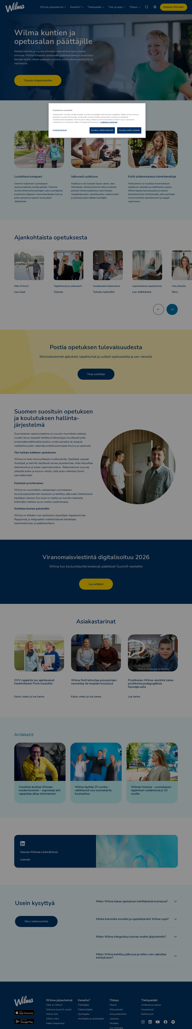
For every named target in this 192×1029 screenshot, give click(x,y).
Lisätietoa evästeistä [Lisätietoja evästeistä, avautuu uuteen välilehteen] (108, 122)
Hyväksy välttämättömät (102, 130)
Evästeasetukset (60, 130)
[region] (97, 120)
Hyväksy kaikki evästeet (129, 130)
